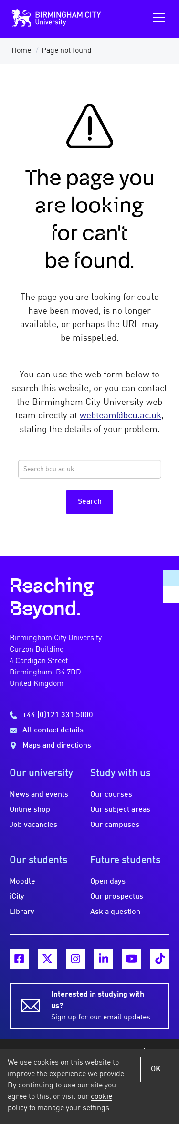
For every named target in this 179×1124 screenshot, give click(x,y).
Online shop (30, 810)
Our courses (111, 794)
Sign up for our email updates (104, 1005)
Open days (108, 881)
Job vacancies (33, 825)
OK (156, 1069)
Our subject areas (120, 810)
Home (21, 51)
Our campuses (114, 825)
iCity (17, 897)
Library (22, 912)
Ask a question (115, 912)
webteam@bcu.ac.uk (120, 416)
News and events (39, 794)
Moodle (22, 881)
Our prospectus (116, 897)
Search (90, 502)
